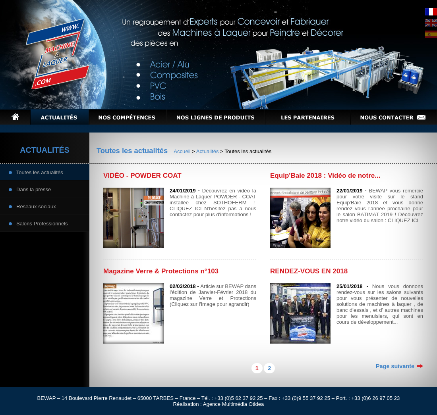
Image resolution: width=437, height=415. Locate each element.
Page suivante (399, 366)
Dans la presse (30, 189)
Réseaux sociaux (32, 206)
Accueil (182, 151)
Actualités (207, 151)
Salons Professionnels (38, 223)
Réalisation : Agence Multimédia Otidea (218, 404)
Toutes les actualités (36, 172)
